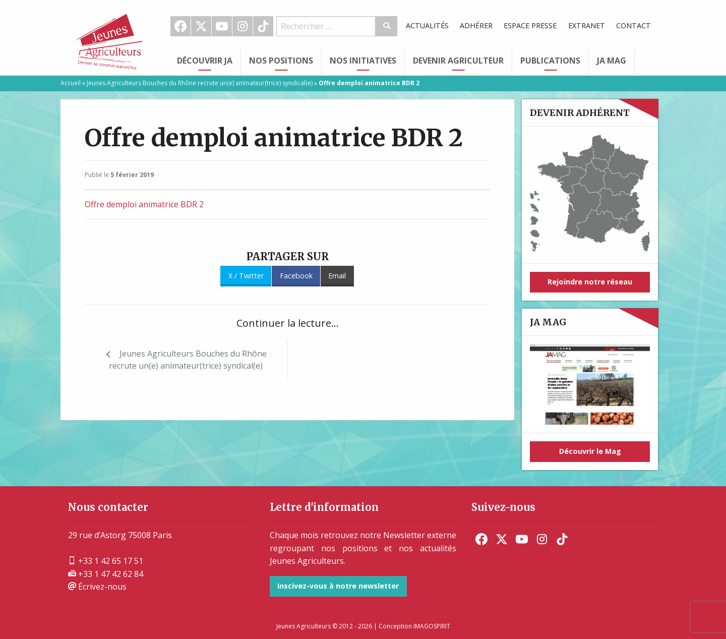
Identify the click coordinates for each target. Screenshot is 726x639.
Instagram (242, 26)
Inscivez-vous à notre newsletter (338, 586)
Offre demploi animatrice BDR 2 (144, 204)
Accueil (70, 83)
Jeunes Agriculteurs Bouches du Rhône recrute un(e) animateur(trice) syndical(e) (200, 83)
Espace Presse (530, 25)
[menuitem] (180, 26)
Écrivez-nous (97, 586)
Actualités (427, 25)
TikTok (263, 26)
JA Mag (611, 60)
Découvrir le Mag (590, 451)
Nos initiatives (363, 60)
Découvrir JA (204, 60)
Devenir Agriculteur (458, 60)
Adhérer (476, 25)
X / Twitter (246, 275)
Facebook (180, 26)
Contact (633, 25)
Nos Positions (281, 60)
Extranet (586, 25)
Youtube (222, 26)
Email (337, 275)
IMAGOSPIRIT (431, 626)
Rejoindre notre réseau (590, 281)
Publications (550, 60)
